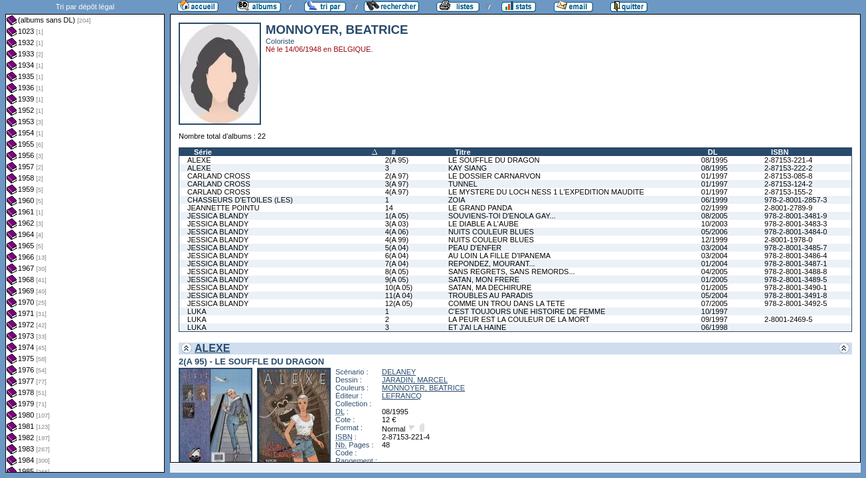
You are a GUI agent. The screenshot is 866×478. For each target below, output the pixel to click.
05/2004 (714, 295)
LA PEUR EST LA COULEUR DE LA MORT (519, 319)
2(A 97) (396, 176)
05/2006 (714, 232)
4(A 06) (396, 232)
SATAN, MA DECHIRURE (490, 287)
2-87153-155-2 (788, 192)
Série (203, 152)
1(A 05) (396, 216)
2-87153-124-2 (788, 184)
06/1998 (714, 327)
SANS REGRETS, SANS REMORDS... (511, 272)
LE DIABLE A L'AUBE (483, 224)
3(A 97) (396, 184)
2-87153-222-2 (788, 168)
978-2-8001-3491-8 (795, 295)
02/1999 (714, 208)
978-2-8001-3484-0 (795, 232)
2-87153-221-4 (788, 160)
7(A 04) (396, 264)
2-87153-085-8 (788, 176)
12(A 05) (399, 303)
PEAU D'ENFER (474, 248)
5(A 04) (396, 248)
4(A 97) (396, 192)
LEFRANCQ (402, 396)
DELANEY (399, 372)
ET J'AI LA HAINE (477, 327)
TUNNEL (462, 184)
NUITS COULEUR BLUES (491, 232)
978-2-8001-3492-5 (795, 303)
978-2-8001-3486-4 (795, 256)
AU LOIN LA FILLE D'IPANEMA (499, 256)
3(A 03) (396, 224)
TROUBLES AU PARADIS (490, 295)
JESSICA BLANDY (217, 216)
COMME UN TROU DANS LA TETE (506, 303)
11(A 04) (399, 295)
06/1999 (714, 200)
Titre (463, 152)
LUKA (197, 311)
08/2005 (714, 216)
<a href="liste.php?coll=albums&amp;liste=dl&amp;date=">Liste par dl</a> (85, 236)
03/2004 (714, 248)
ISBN (779, 152)
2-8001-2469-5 (788, 319)
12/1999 (714, 240)
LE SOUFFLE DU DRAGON (494, 160)
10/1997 (714, 311)
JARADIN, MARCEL (415, 380)
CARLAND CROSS (218, 176)
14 (389, 208)
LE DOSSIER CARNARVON (494, 176)
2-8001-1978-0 (788, 240)
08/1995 (714, 160)
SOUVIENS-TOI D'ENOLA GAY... (502, 216)
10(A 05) (399, 287)
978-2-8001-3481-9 (795, 216)
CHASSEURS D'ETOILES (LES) (240, 200)
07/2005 (714, 303)
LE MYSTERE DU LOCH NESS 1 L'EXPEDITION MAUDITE (546, 192)
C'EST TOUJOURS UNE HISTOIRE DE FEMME (527, 311)
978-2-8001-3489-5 (795, 279)
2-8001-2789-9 (788, 208)
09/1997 (714, 319)
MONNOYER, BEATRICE (423, 388)
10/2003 (714, 224)
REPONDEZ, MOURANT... (491, 264)
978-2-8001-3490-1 (795, 287)
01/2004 (714, 264)
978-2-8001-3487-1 (795, 264)
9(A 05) (396, 279)
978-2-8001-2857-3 (795, 200)
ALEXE (199, 160)
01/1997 (714, 176)
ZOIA (457, 200)
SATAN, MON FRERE (483, 279)
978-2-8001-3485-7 (795, 248)
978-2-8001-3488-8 (795, 272)
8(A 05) (396, 272)
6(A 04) (396, 256)
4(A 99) (396, 240)
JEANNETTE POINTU (223, 208)
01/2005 (714, 279)
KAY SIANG (467, 168)
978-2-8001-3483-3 (795, 224)
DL (713, 152)
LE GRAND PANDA (480, 208)
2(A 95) (396, 160)
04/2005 (714, 272)
